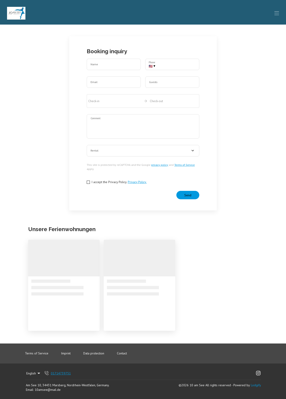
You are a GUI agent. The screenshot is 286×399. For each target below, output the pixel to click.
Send (187, 195)
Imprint (66, 353)
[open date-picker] (143, 101)
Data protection (93, 353)
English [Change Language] (33, 373)
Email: (30, 390)
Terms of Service (184, 165)
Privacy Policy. (137, 182)
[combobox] (143, 151)
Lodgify (256, 385)
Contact (122, 353)
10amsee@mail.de (48, 390)
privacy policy (159, 165)
